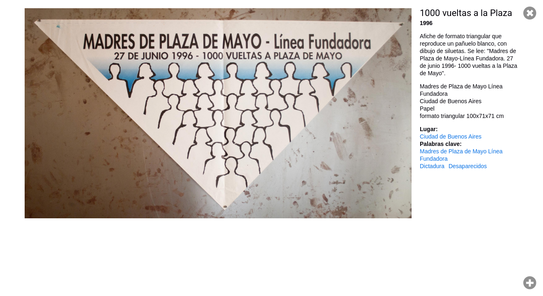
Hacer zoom (530, 283)
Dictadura (432, 166)
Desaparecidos (468, 166)
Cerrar (530, 13)
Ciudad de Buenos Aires (450, 136)
